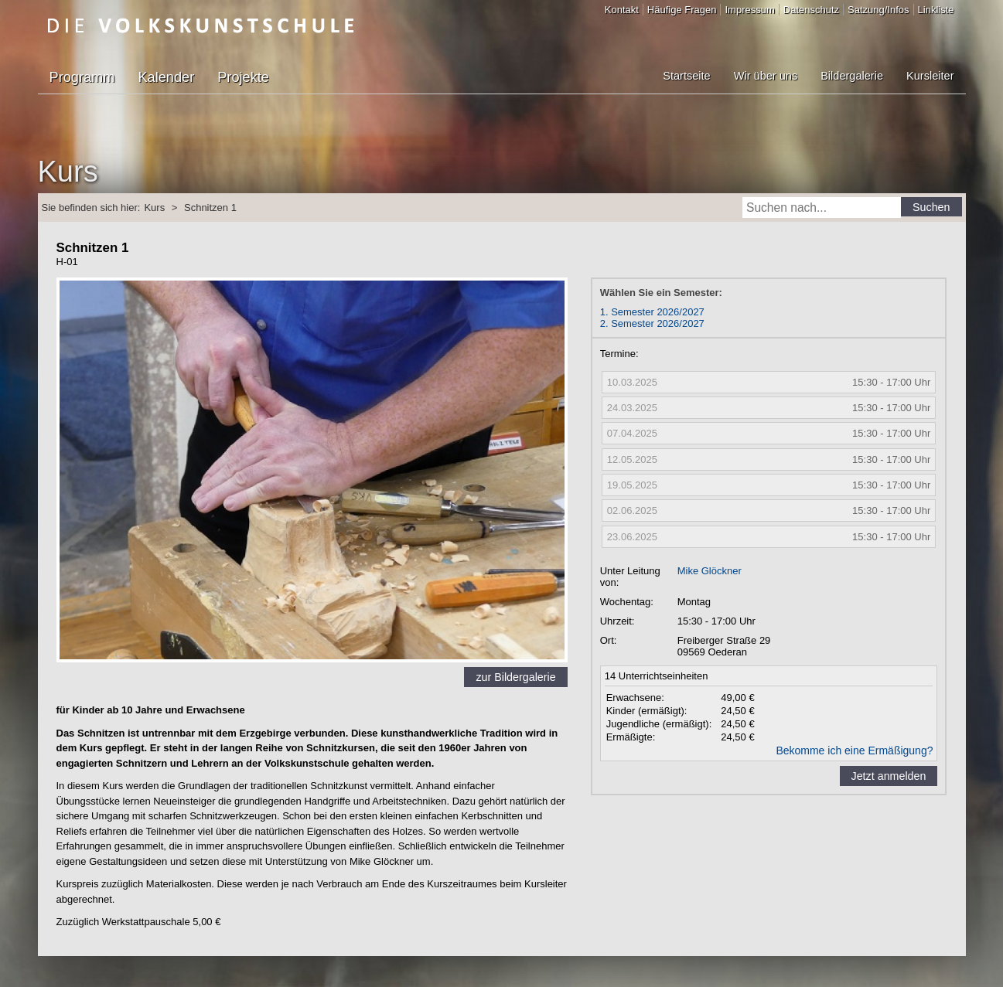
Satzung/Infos (878, 9)
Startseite (686, 76)
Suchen (931, 207)
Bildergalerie (851, 76)
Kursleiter (930, 76)
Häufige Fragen (682, 9)
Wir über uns (765, 76)
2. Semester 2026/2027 (652, 323)
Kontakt (622, 9)
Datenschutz (811, 9)
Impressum (749, 9)
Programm (82, 77)
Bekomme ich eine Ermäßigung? (854, 750)
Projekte (243, 77)
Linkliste (936, 9)
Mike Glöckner (709, 571)
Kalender (166, 77)
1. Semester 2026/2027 (652, 312)
